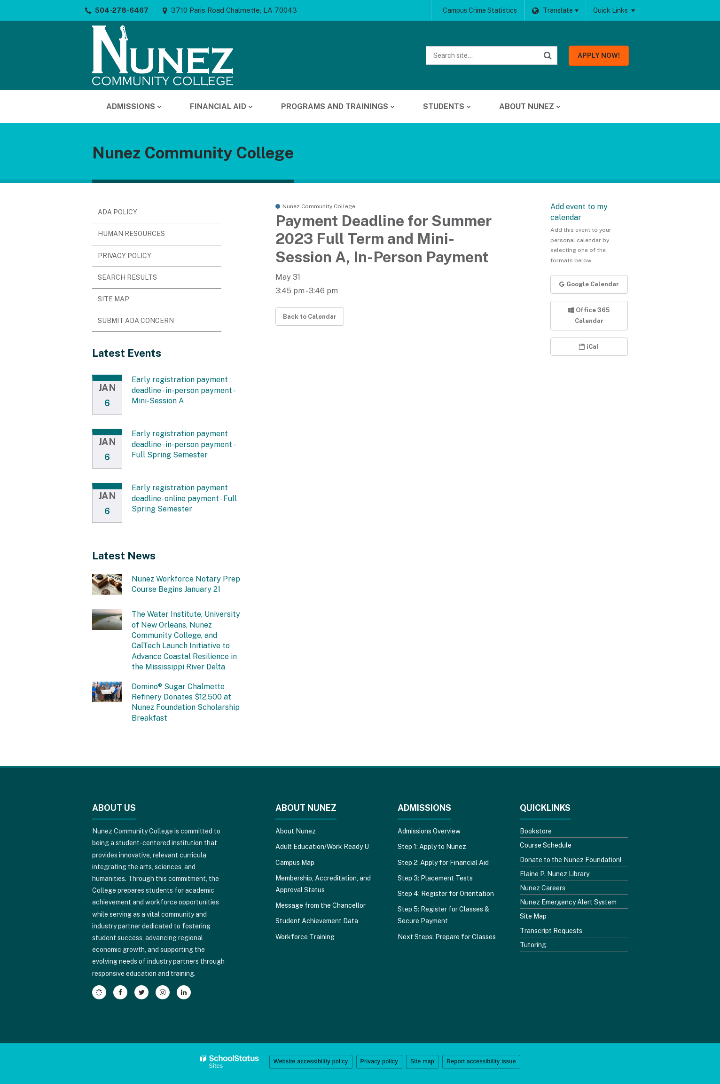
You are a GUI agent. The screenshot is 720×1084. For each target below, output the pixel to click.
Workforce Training (305, 937)
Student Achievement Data (316, 921)
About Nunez (295, 831)
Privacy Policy (124, 255)
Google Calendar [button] (589, 284)
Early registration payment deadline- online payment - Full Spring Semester (184, 498)
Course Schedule (545, 845)
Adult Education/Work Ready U (322, 846)
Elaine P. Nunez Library (554, 874)
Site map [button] (422, 1061)
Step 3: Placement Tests (435, 878)
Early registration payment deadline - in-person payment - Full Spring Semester (183, 444)
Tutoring (533, 945)
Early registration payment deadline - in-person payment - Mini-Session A (183, 390)
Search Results (127, 277)
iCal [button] (589, 346)
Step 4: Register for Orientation (446, 893)
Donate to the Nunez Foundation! (570, 860)
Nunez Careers (542, 888)
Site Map (113, 299)
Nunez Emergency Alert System (568, 902)
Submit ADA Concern (136, 320)
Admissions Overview (429, 831)
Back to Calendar (310, 316)
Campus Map (294, 862)
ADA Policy (117, 212)
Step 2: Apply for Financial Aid (443, 862)
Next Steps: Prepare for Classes (447, 937)
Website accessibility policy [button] (311, 1061)
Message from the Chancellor (320, 905)
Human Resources (131, 233)
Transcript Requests (551, 931)
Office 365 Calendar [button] (589, 315)
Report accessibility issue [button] (481, 1061)
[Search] (548, 55)
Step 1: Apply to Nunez (432, 846)
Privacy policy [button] (379, 1061)
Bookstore (536, 831)
